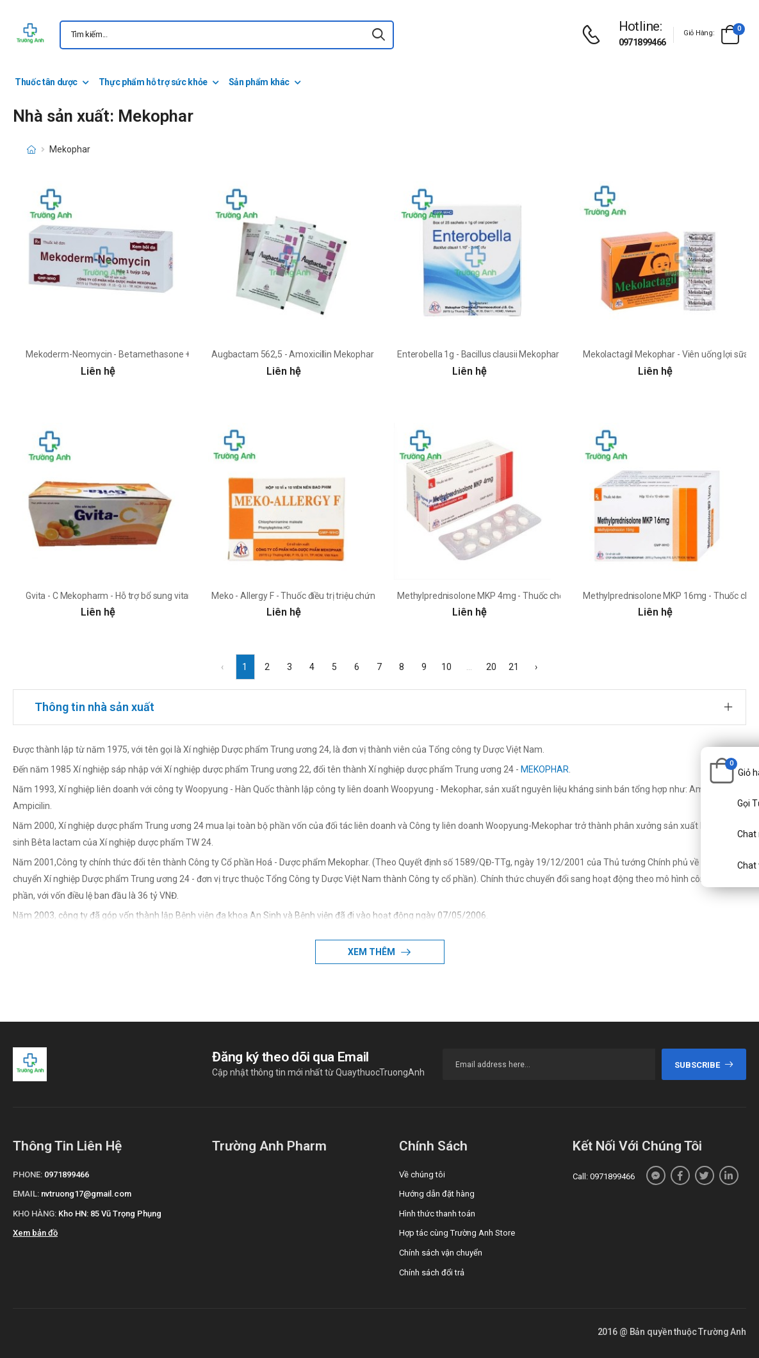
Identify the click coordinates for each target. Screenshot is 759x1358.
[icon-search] (378, 34)
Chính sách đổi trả (431, 1272)
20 (491, 667)
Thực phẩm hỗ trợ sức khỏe (153, 82)
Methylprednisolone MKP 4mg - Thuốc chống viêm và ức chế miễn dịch (535, 596)
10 (446, 667)
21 (514, 667)
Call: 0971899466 (604, 1176)
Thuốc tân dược (46, 82)
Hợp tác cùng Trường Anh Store (457, 1233)
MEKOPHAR (545, 769)
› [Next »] (536, 667)
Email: (26, 1193)
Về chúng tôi (422, 1174)
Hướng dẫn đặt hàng (437, 1193)
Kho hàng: (34, 1213)
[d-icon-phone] (594, 35)
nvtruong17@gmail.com (86, 1193)
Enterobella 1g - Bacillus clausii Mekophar (478, 354)
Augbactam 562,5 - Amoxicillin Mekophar (292, 354)
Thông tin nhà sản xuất (94, 707)
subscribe (704, 1065)
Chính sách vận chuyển (440, 1252)
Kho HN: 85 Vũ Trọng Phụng (109, 1213)
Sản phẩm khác (259, 82)
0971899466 (642, 42)
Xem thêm (372, 952)
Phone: (27, 1174)
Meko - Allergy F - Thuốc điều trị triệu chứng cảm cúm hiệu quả (332, 596)
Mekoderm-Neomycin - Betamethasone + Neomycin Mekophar (150, 354)
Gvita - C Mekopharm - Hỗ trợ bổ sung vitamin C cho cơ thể (139, 596)
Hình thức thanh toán (437, 1213)
